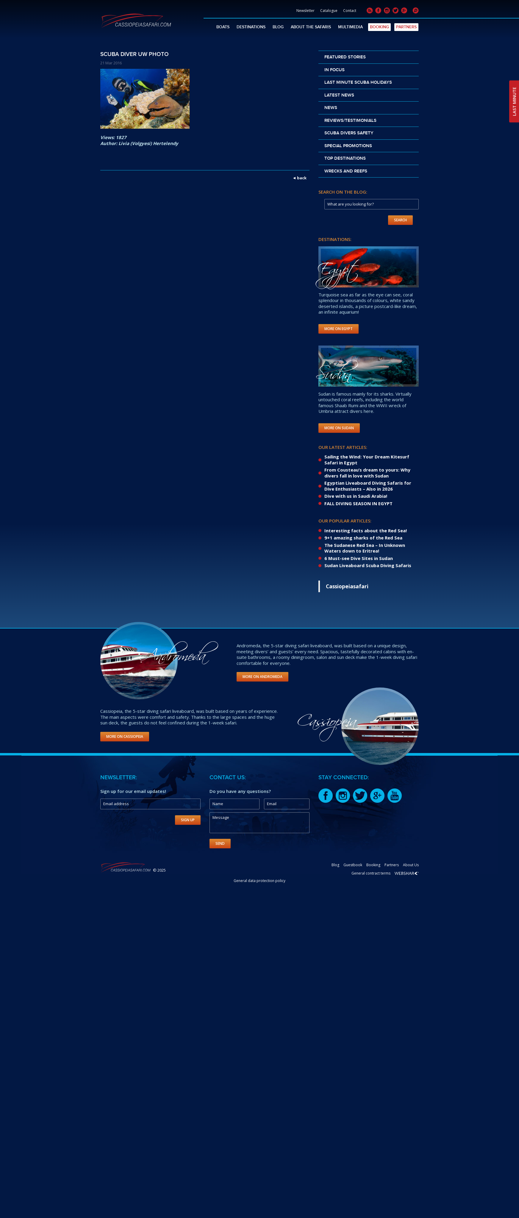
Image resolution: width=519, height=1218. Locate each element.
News (330, 108)
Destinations (251, 26)
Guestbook (352, 864)
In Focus (334, 70)
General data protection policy (259, 880)
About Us (411, 864)
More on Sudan (339, 427)
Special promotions (348, 146)
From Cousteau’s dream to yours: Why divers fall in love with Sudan (367, 473)
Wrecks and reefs (345, 171)
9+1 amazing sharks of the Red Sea (363, 538)
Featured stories (345, 57)
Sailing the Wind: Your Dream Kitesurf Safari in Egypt (366, 460)
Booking (379, 26)
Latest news (339, 95)
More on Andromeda (262, 676)
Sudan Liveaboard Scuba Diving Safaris (367, 565)
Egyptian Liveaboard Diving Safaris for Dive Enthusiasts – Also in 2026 (367, 486)
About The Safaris (311, 26)
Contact (349, 10)
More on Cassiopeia (124, 736)
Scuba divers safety (348, 133)
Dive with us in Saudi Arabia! (355, 496)
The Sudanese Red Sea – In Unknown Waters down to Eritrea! (364, 548)
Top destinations (345, 158)
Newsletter (305, 10)
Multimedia (350, 26)
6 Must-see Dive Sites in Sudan (358, 558)
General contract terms (370, 873)
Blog (278, 26)
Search (400, 220)
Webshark (407, 873)
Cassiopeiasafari (347, 586)
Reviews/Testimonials (350, 120)
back (302, 178)
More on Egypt (338, 328)
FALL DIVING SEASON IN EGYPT (358, 503)
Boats (222, 26)
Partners (406, 26)
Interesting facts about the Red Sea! (365, 530)
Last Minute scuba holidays (358, 82)
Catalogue (328, 10)
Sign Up (188, 819)
